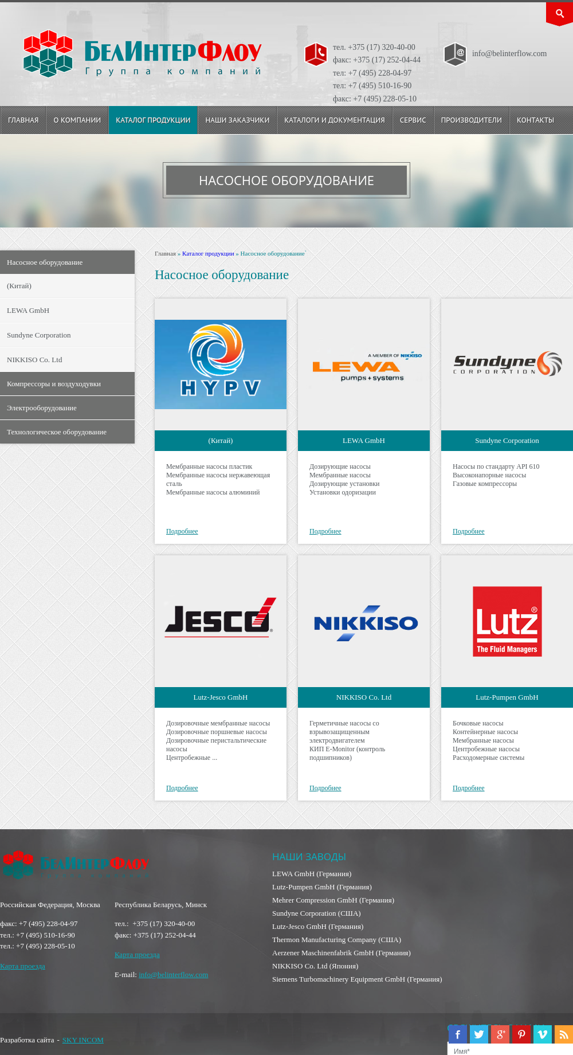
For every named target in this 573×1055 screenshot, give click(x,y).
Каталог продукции (153, 120)
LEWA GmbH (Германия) (311, 873)
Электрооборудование (42, 407)
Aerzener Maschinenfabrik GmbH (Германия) (341, 952)
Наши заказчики (237, 120)
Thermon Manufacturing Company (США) (336, 939)
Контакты (535, 120)
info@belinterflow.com (173, 974)
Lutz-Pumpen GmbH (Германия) (322, 887)
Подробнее (182, 531)
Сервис (413, 120)
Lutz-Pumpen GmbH (507, 697)
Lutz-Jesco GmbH (221, 697)
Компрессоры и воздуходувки (54, 383)
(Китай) (19, 285)
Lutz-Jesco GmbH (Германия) (317, 926)
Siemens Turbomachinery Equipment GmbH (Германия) (357, 979)
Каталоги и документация (334, 120)
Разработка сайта (27, 1040)
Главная (23, 120)
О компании (77, 120)
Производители (471, 120)
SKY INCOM (83, 1040)
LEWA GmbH (28, 310)
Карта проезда (22, 966)
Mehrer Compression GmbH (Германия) (333, 900)
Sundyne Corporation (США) (316, 913)
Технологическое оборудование (57, 432)
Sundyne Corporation (39, 335)
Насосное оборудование (45, 262)
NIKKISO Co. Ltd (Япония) (315, 966)
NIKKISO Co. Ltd (34, 359)
